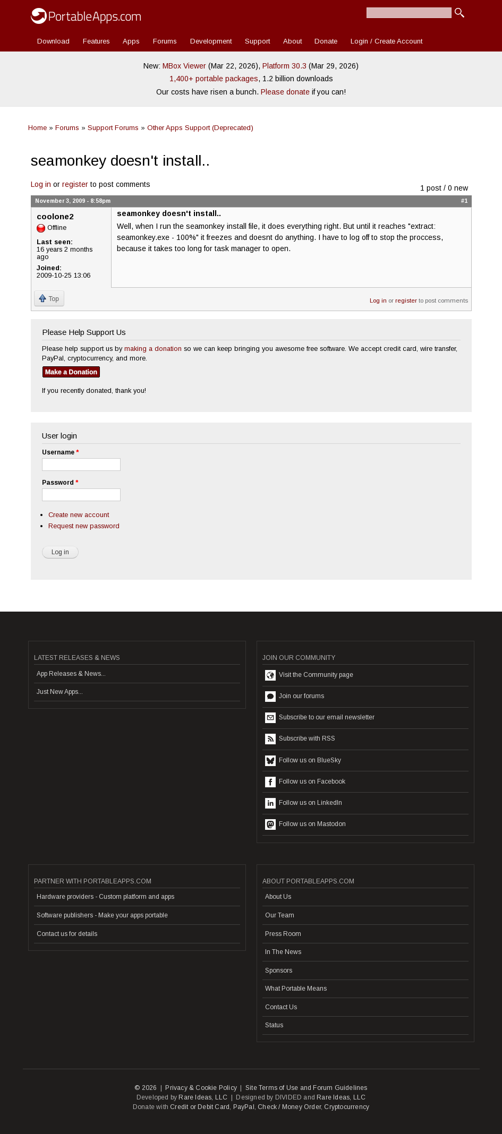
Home (37, 128)
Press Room (283, 934)
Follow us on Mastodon (305, 824)
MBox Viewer (184, 66)
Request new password (84, 526)
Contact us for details (67, 934)
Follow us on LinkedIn (303, 803)
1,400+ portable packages (213, 78)
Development (211, 41)
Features (96, 41)
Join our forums (294, 696)
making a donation (153, 349)
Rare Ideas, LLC (202, 1097)
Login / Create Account (386, 41)
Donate (325, 41)
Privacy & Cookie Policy (201, 1088)
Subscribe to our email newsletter (320, 717)
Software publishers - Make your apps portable (102, 915)
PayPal (243, 1107)
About (292, 41)
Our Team (279, 915)
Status (274, 1025)
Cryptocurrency (346, 1107)
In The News (283, 952)
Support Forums (113, 128)
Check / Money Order (289, 1107)
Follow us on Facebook (305, 782)
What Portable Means (296, 988)
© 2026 (145, 1088)
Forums (165, 41)
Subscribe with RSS (300, 739)
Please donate (285, 92)
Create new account (78, 515)
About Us (278, 896)
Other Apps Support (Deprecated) (200, 128)
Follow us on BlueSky (303, 760)
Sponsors (278, 970)
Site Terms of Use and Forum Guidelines (306, 1088)
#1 (464, 200)
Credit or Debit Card (199, 1107)
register (75, 184)
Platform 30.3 (284, 66)
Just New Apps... (60, 691)
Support (257, 41)
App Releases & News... (71, 673)
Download (53, 41)
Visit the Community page (309, 675)
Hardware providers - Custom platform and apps (105, 896)
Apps (131, 41)
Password (60, 482)
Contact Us (281, 1007)
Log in (41, 184)
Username (60, 452)
